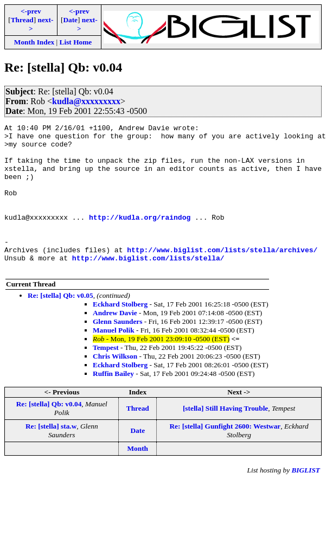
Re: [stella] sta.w (50, 455)
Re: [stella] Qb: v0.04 (49, 433)
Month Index (34, 42)
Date (70, 20)
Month (138, 478)
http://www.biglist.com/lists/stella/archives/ (222, 275)
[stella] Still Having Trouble (225, 437)
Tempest (106, 377)
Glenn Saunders (117, 351)
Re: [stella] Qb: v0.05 (60, 325)
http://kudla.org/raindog (139, 236)
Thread (22, 20)
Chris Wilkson (115, 385)
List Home (76, 42)
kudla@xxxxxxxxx (86, 101)
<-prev (31, 11)
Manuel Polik (114, 359)
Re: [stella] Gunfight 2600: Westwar (224, 455)
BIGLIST (305, 499)
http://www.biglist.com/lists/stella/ (148, 285)
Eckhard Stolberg (120, 333)
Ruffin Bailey (113, 403)
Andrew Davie (115, 342)
